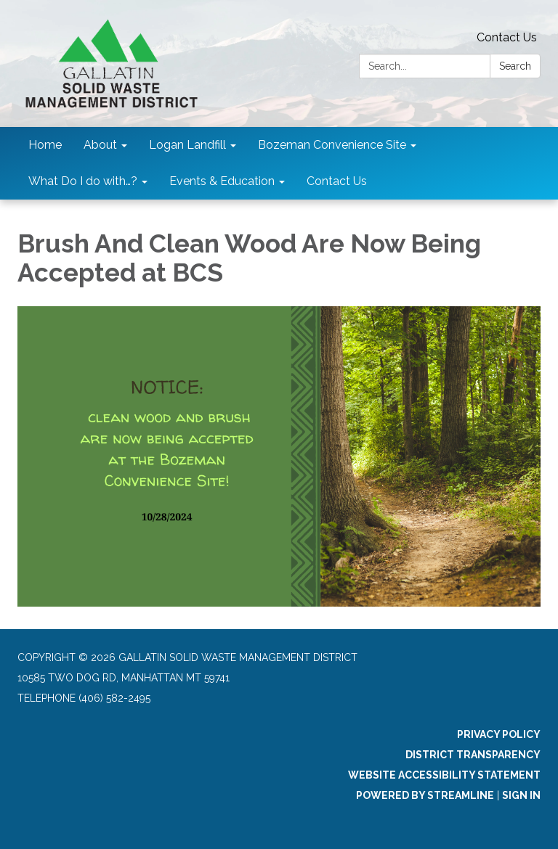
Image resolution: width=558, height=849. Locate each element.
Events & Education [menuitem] (222, 181)
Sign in (521, 795)
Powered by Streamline (425, 795)
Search (515, 66)
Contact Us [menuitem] (337, 181)
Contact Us (507, 37)
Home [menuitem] (45, 145)
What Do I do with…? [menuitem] (82, 181)
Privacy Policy (499, 734)
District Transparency (473, 754)
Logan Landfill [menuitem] (187, 145)
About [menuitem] (100, 145)
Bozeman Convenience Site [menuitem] (332, 145)
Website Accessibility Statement (444, 775)
